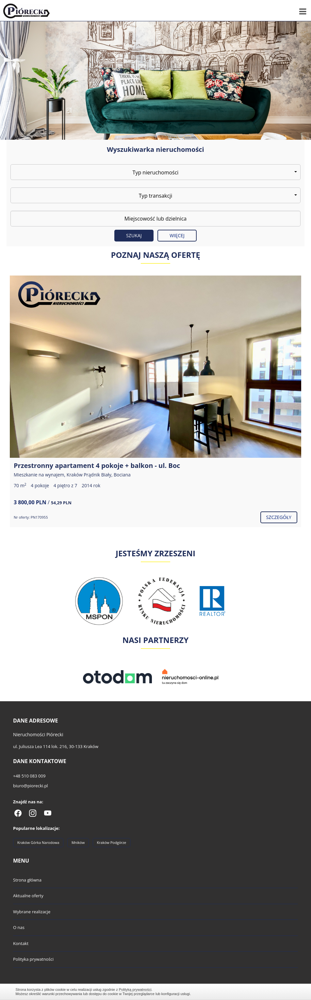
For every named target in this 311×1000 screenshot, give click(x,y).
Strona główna (27, 880)
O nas (19, 927)
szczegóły (278, 517)
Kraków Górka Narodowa (38, 842)
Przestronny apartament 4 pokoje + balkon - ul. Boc (97, 465)
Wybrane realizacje (31, 912)
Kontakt (20, 943)
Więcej (177, 235)
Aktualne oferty (28, 896)
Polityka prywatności (33, 959)
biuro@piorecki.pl (30, 786)
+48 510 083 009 (29, 776)
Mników (78, 842)
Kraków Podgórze (111, 842)
